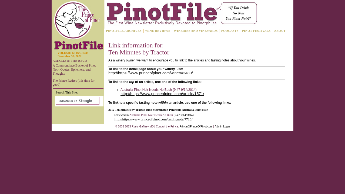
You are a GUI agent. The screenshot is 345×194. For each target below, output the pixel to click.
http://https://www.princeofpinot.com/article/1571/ (162, 94)
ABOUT (280, 31)
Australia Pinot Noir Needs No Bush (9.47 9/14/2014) (158, 90)
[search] (77, 100)
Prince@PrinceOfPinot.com (196, 126)
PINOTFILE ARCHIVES (124, 31)
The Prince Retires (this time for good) (74, 82)
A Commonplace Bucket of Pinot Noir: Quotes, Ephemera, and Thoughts (74, 69)
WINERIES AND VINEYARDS (196, 31)
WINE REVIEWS (157, 31)
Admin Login (222, 126)
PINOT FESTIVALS (256, 31)
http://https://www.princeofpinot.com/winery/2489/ (150, 73)
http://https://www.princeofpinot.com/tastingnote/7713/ (153, 119)
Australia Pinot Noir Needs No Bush (151, 114)
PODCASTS (229, 31)
